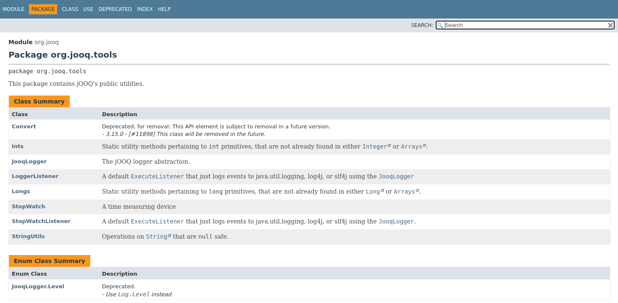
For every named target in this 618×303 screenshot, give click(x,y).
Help (164, 9)
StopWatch (28, 206)
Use (88, 9)
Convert (24, 126)
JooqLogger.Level (38, 286)
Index (145, 9)
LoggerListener (35, 176)
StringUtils (28, 236)
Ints (18, 146)
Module (13, 9)
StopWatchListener (41, 221)
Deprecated (115, 9)
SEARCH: (422, 25)
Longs (21, 191)
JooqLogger (29, 161)
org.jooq (46, 42)
